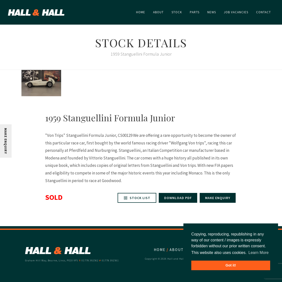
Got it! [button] (231, 265)
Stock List (136, 198)
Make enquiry (217, 198)
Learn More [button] (258, 253)
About (177, 249)
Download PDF (178, 198)
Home (159, 249)
